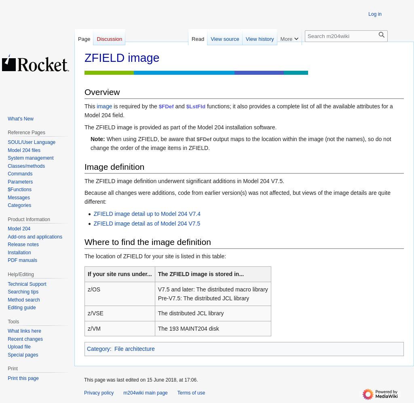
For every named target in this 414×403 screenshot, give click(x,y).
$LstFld (195, 106)
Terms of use (191, 393)
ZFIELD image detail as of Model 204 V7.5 (146, 223)
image (104, 106)
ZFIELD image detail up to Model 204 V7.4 (147, 214)
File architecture (134, 349)
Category (98, 349)
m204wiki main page (145, 393)
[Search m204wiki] (346, 36)
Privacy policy (99, 393)
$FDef (166, 106)
